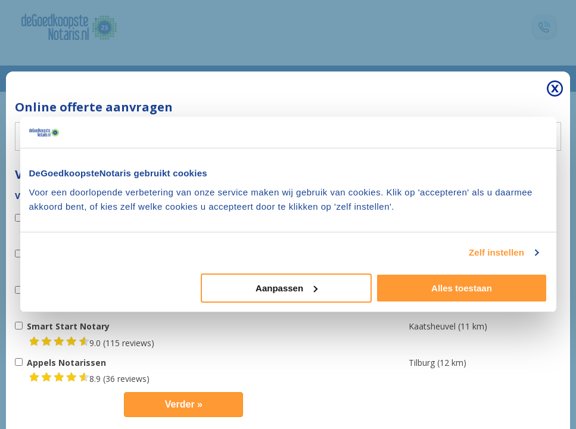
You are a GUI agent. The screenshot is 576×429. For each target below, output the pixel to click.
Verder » (184, 404)
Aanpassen (286, 288)
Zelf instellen (496, 252)
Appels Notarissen (66, 362)
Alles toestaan (461, 288)
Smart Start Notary (68, 326)
